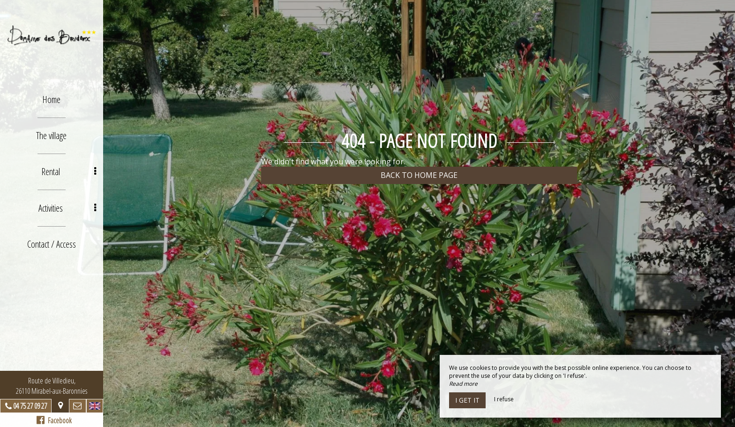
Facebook (54, 420)
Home (52, 99)
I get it (467, 400)
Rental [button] (68, 171)
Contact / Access (51, 243)
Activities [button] (67, 207)
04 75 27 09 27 (30, 406)
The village (52, 135)
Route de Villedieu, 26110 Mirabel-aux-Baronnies (51, 385)
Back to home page (419, 175)
